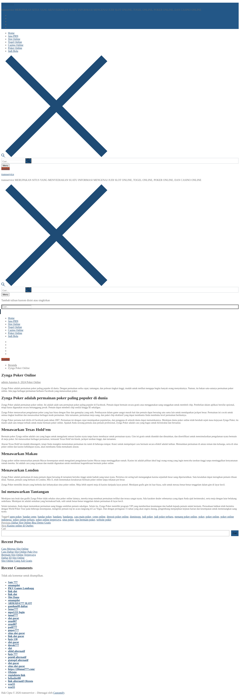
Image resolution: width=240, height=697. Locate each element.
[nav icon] (5, 165)
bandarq (57, 516)
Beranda (12, 365)
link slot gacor (16, 636)
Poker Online (33, 382)
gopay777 (13, 630)
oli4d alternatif (16, 651)
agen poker (16, 516)
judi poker (147, 516)
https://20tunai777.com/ (21, 669)
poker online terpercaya (48, 519)
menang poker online (186, 516)
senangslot (14, 585)
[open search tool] (54, 156)
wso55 (11, 684)
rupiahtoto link (16, 675)
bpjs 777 (13, 654)
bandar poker (45, 516)
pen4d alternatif (17, 657)
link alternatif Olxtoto (20, 681)
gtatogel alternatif (18, 660)
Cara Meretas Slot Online (14, 548)
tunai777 (13, 615)
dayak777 (13, 645)
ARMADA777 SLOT (20, 603)
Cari (3, 528)
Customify (58, 692)
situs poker (68, 519)
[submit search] (28, 160)
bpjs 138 (13, 639)
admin (4, 382)
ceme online (99, 516)
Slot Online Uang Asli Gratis (16, 560)
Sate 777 (13, 582)
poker (201, 516)
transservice (7, 4)
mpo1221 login (16, 612)
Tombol (5, 168)
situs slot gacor (16, 633)
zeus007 (12, 621)
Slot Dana (13, 597)
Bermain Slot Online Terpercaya (18, 554)
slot (10, 648)
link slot (12, 591)
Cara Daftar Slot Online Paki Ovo (19, 551)
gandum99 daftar (18, 606)
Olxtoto (12, 672)
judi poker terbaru (163, 516)
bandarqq (68, 516)
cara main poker (82, 516)
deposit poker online (118, 516)
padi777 (12, 627)
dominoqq (135, 516)
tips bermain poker (85, 519)
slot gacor (13, 618)
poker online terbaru (23, 519)
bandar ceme (29, 516)
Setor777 (13, 609)
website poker (103, 519)
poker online (212, 516)
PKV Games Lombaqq (21, 588)
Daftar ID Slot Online (12, 557)
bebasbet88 (14, 678)
